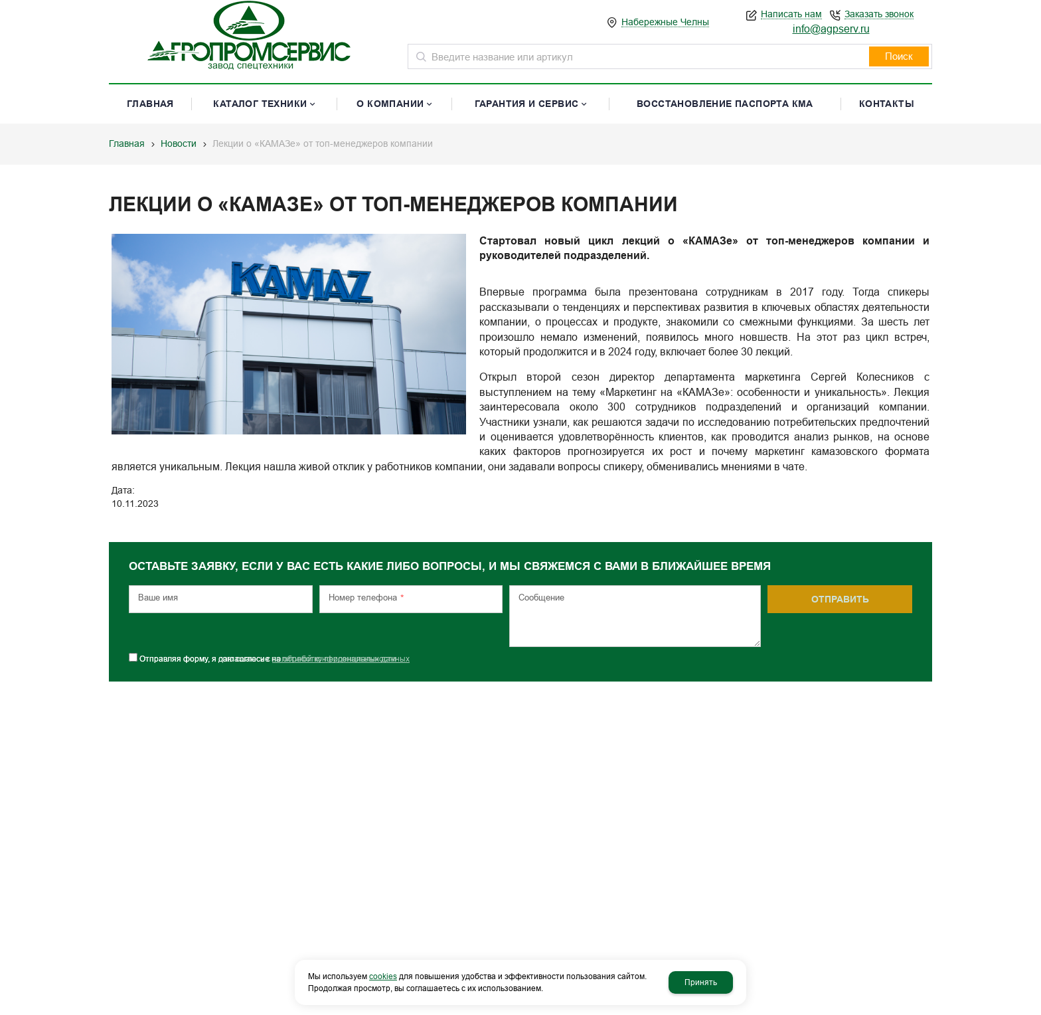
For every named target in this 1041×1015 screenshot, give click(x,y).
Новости (179, 143)
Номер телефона (366, 592)
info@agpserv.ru (831, 29)
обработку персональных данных (346, 652)
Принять (700, 982)
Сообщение (541, 591)
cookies (383, 976)
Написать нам (791, 14)
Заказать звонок (879, 14)
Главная (127, 143)
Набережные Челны (665, 22)
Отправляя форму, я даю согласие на (274, 652)
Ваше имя (158, 591)
